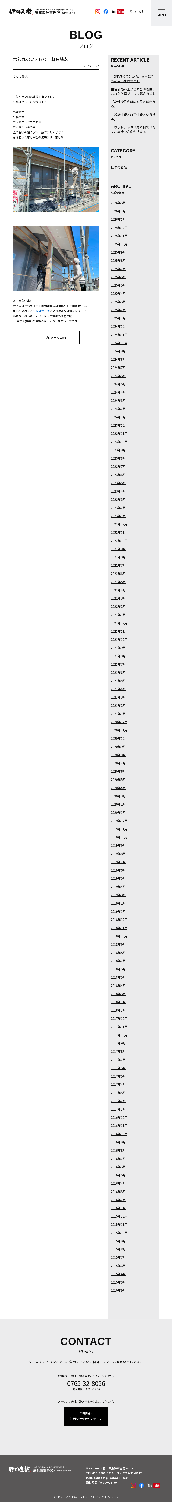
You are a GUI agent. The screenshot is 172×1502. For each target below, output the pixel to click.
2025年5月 (118, 285)
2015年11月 (119, 1224)
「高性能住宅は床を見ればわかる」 (133, 104)
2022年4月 (118, 590)
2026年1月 (118, 219)
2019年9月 (118, 845)
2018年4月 (118, 985)
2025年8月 (118, 260)
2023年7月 (118, 466)
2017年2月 (118, 1100)
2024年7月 (118, 367)
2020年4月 (118, 787)
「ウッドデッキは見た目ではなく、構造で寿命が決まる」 (133, 129)
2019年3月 (118, 894)
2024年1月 (118, 417)
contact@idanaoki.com (111, 1478)
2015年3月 (118, 1282)
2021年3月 (118, 697)
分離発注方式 (41, 311)
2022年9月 (118, 549)
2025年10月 (119, 244)
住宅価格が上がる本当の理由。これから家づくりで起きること (133, 91)
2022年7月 (118, 565)
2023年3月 (118, 499)
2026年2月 (118, 211)
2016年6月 (118, 1166)
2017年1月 (118, 1109)
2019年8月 (118, 853)
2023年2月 (118, 507)
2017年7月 (118, 1059)
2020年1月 (118, 812)
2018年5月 (118, 977)
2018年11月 (119, 927)
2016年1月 (118, 1208)
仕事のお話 (119, 167)
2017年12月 (119, 1018)
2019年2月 (118, 903)
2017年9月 (118, 1043)
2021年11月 (119, 631)
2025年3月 (118, 301)
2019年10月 (119, 837)
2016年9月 (118, 1142)
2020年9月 (118, 746)
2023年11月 (119, 433)
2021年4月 (118, 688)
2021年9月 (118, 647)
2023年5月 (118, 482)
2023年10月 (119, 441)
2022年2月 (118, 606)
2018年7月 (118, 960)
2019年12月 (119, 820)
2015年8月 (118, 1249)
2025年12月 (119, 227)
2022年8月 (118, 557)
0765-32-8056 (86, 1383)
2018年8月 (118, 952)
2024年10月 (119, 343)
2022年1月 (118, 614)
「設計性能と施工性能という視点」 (133, 116)
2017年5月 (118, 1076)
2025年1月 (118, 318)
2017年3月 (118, 1092)
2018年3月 (118, 993)
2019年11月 (119, 829)
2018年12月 (119, 919)
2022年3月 (118, 598)
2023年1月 (118, 515)
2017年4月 (118, 1084)
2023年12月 (119, 425)
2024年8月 (118, 359)
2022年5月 (118, 581)
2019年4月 (118, 886)
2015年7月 (118, 1257)
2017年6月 (118, 1068)
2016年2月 (118, 1199)
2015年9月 (118, 1241)
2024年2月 (118, 408)
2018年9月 (118, 944)
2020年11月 (119, 730)
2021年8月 (118, 656)
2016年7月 (118, 1158)
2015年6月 (118, 1265)
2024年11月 (119, 334)
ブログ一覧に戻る (56, 337)
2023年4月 (118, 491)
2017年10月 (119, 1035)
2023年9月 (118, 450)
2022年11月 (119, 532)
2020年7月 (118, 763)
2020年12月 (119, 721)
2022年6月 (118, 573)
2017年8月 (118, 1051)
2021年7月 (118, 664)
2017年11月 (119, 1026)
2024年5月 (118, 384)
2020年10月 (119, 738)
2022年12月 (119, 524)
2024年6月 (118, 375)
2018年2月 (118, 1002)
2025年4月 (118, 293)
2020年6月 (118, 771)
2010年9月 (118, 1290)
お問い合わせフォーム (86, 1416)
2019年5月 (118, 878)
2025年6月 (118, 276)
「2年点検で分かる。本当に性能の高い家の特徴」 (132, 78)
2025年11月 (119, 235)
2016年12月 (119, 1117)
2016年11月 (119, 1125)
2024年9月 (118, 351)
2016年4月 (118, 1183)
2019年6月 (118, 870)
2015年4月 (118, 1274)
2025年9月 (118, 252)
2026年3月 (118, 202)
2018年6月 (118, 969)
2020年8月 (118, 755)
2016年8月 (118, 1150)
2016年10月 (119, 1133)
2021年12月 (119, 623)
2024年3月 (118, 400)
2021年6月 (118, 672)
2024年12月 (119, 326)
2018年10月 (119, 936)
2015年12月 (119, 1216)
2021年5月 (118, 680)
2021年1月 (118, 713)
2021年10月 (119, 639)
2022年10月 (119, 540)
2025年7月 (118, 268)
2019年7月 (118, 862)
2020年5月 (118, 779)
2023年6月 (118, 474)
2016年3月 (118, 1191)
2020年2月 (118, 804)
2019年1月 (118, 911)
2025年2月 (118, 309)
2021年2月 (118, 705)
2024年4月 (118, 392)
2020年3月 (118, 796)
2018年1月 (118, 1010)
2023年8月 (118, 458)
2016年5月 (118, 1175)
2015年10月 (119, 1232)
